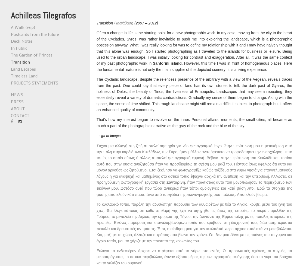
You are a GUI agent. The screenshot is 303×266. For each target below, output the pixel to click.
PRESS (17, 101)
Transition (20, 62)
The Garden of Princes (31, 55)
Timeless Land (24, 76)
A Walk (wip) (23, 27)
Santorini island (167, 63)
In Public (19, 48)
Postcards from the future (35, 34)
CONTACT (20, 115)
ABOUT (18, 108)
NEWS (17, 94)
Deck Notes (22, 41)
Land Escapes (23, 69)
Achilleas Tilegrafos (43, 15)
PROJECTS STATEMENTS (34, 83)
